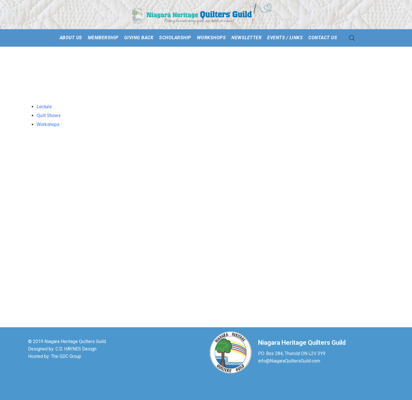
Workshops (48, 124)
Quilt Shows (49, 115)
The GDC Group (66, 356)
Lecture (44, 106)
